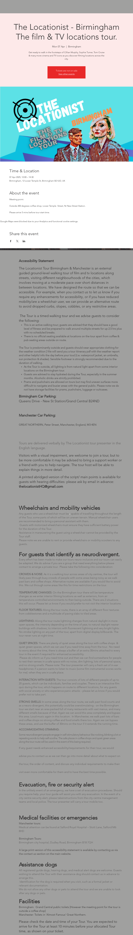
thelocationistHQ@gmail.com (41, 486)
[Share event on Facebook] (10, 241)
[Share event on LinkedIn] (24, 241)
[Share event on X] (17, 241)
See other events (66, 74)
